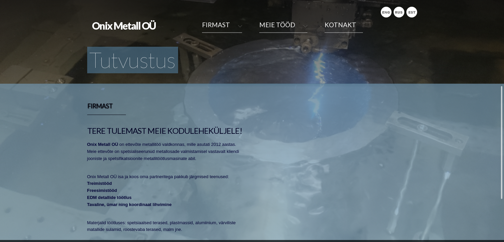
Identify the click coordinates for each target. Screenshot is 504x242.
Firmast (216, 25)
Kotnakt (340, 25)
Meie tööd (277, 25)
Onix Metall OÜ (124, 25)
